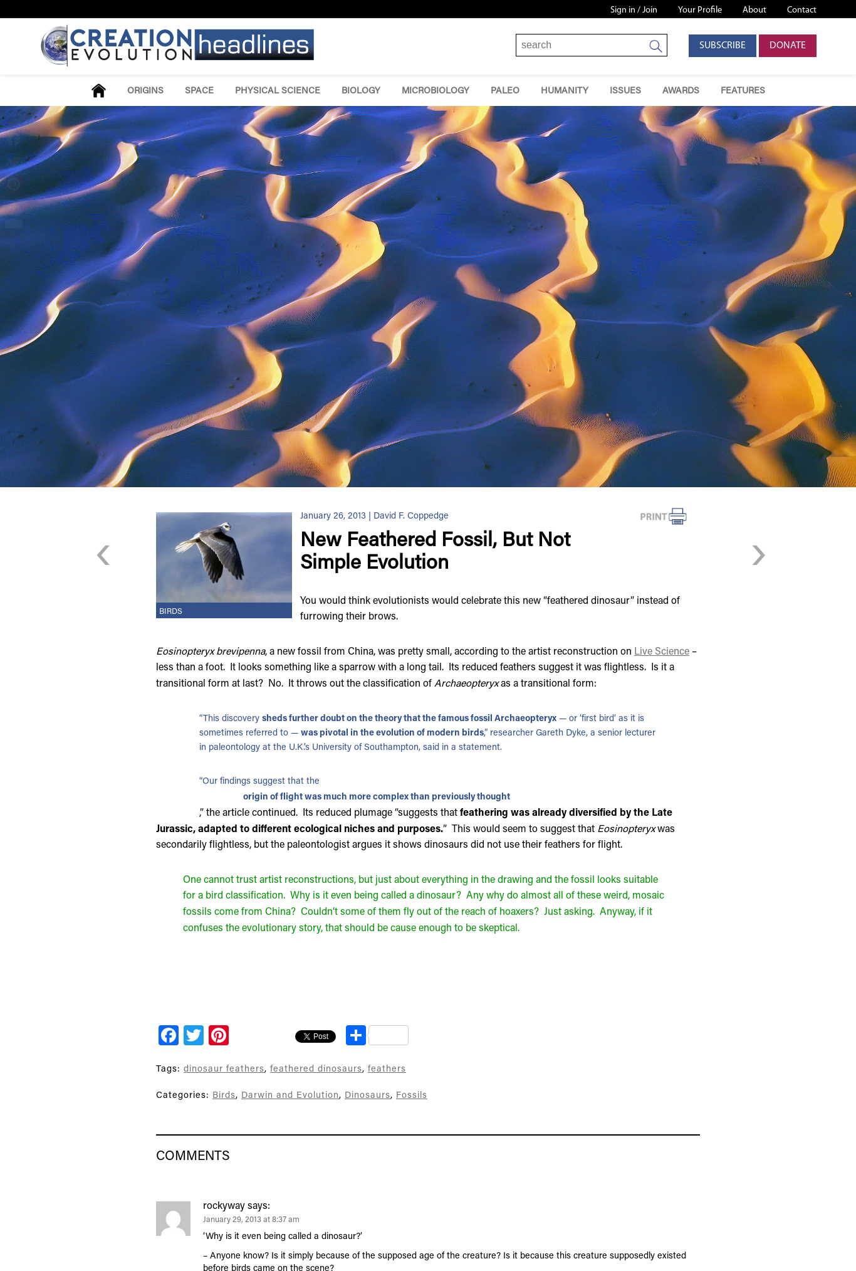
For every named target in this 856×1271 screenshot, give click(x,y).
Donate (788, 46)
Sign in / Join (633, 10)
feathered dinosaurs (316, 1069)
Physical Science (277, 91)
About (754, 10)
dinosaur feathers (224, 1069)
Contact (802, 10)
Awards (680, 91)
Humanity (564, 91)
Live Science (661, 652)
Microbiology (435, 91)
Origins (145, 91)
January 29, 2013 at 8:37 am (251, 1220)
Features (743, 91)
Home (98, 90)
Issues (625, 91)
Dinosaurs (367, 1095)
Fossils (411, 1095)
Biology (361, 91)
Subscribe (722, 46)
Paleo (505, 91)
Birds (170, 612)
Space (199, 91)
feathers (387, 1069)
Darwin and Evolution (290, 1095)
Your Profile (700, 10)
